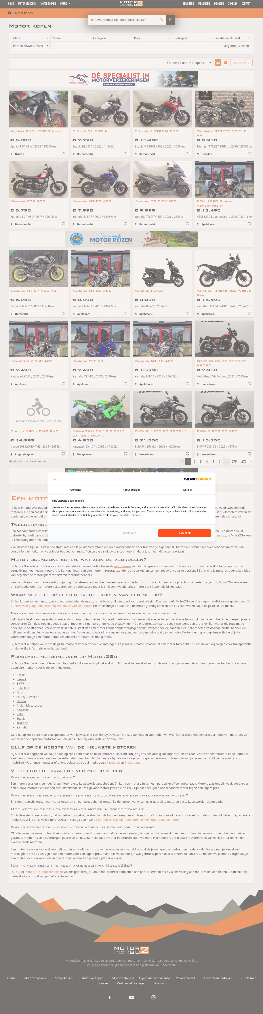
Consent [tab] (75, 489)
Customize (129, 533)
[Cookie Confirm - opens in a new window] (197, 479)
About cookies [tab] (131, 489)
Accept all (185, 533)
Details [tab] (187, 489)
